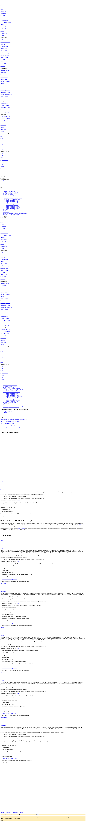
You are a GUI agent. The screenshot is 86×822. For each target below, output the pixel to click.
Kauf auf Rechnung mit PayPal (12, 201)
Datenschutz (8, 812)
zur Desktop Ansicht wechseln (17, 812)
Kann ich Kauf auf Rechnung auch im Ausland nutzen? (12, 427)
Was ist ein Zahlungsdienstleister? (7, 423)
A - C (2, 138)
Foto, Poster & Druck (5, 120)
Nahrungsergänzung (5, 55)
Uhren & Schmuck (4, 20)
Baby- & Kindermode (5, 15)
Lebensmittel (3, 109)
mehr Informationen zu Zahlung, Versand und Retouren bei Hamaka (15, 715)
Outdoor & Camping (5, 52)
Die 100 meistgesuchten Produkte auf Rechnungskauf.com (15, 213)
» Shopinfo (4, 579)
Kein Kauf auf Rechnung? (8, 194)
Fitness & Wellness (4, 50)
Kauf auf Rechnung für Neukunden (10, 193)
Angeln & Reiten (4, 61)
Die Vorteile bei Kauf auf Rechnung (10, 192)
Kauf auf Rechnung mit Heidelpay (13, 207)
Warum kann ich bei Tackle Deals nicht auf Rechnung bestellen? (14, 419)
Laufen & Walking (4, 57)
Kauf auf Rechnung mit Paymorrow (13, 206)
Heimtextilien (3, 72)
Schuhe (2, 18)
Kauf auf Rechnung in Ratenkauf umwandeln (12, 198)
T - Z (2, 149)
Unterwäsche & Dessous (6, 22)
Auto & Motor (3, 125)
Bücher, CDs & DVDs (5, 116)
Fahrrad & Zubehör (4, 46)
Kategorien (3, 218)
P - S (1, 146)
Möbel (2, 74)
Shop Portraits (6, 210)
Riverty (2, 166)
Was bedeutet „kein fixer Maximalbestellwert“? (10, 425)
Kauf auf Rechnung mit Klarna (12, 200)
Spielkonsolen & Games (5, 42)
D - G (2, 140)
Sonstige (2, 131)
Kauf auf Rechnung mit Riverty (12, 208)
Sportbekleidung (4, 24)
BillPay (2, 157)
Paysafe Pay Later (4, 160)
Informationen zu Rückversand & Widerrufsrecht (13, 197)
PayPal (2, 155)
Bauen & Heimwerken (5, 81)
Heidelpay (3, 168)
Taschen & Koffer (4, 33)
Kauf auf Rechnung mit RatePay (12, 205)
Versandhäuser (3, 129)
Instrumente (3, 66)
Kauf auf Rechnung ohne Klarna (9, 209)
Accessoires (3, 35)
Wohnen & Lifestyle (5, 70)
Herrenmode (3, 13)
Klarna (2, 153)
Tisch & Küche (4, 79)
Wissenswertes (6, 212)
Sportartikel (3, 44)
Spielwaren (3, 39)
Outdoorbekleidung (4, 28)
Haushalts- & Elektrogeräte (6, 94)
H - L (2, 142)
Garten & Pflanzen (4, 85)
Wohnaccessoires (4, 77)
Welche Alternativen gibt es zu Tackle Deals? (10, 421)
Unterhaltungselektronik (5, 90)
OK (37, 814)
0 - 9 (1, 136)
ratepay (2, 164)
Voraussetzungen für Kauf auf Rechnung (11, 195)
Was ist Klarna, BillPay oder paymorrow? (11, 199)
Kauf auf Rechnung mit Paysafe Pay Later (14, 203)
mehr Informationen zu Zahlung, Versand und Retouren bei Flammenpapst (17, 760)
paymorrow (3, 162)
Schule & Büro (4, 122)
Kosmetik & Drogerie (5, 105)
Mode (2, 9)
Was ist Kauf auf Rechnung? (9, 191)
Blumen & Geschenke (5, 118)
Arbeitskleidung (4, 26)
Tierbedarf (3, 83)
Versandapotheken (4, 103)
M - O (2, 144)
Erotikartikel (3, 63)
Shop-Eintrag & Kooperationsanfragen (11, 214)
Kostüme (2, 31)
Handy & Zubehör (4, 96)
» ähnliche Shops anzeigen (11, 579)
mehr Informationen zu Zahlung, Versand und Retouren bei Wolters (15, 670)
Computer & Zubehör (5, 98)
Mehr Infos (34, 814)
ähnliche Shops (21, 528)
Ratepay (18, 500)
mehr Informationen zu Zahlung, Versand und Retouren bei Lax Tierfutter (17, 625)
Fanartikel (3, 59)
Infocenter (8, 218)
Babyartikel (3, 127)
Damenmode (3, 11)
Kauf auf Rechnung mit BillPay (12, 202)
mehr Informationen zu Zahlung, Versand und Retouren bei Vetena (15, 581)
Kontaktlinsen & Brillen (5, 107)
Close (2, 820)
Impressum (3, 812)
